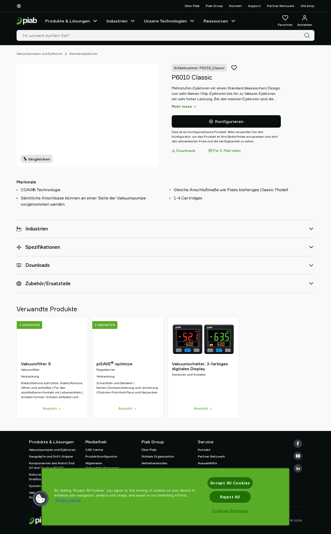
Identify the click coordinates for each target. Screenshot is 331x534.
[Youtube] (298, 456)
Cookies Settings (230, 511)
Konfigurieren (226, 121)
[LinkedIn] (298, 468)
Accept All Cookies (230, 483)
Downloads (183, 150)
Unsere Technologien (169, 21)
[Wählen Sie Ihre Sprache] (20, 6)
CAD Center (94, 450)
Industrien (121, 21)
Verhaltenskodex (154, 463)
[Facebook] (298, 443)
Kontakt (235, 6)
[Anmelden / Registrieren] (304, 21)
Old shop (307, 6)
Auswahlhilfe (207, 463)
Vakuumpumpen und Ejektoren (40, 54)
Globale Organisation (157, 456)
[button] (40, 498)
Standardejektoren (83, 54)
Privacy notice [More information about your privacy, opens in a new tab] (68, 500)
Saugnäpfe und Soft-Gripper (51, 456)
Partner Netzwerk (280, 6)
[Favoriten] (285, 21)
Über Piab (192, 6)
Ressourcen (220, 21)
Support (254, 6)
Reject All (230, 497)
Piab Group (214, 6)
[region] (165, 497)
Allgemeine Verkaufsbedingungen (102, 465)
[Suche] (308, 35)
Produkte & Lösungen (71, 21)
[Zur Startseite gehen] (27, 21)
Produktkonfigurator (101, 456)
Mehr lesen (184, 106)
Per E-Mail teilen (225, 150)
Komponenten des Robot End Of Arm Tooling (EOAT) (51, 465)
